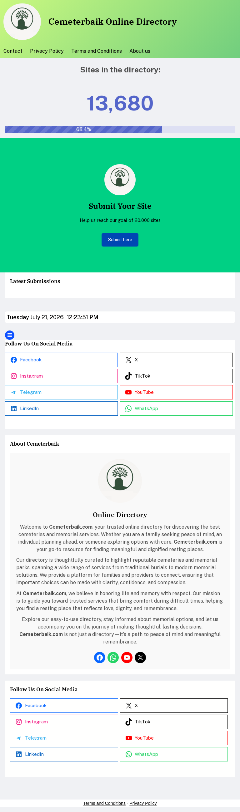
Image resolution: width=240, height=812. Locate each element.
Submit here (120, 239)
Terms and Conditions (104, 803)
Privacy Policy (143, 803)
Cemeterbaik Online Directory (112, 21)
